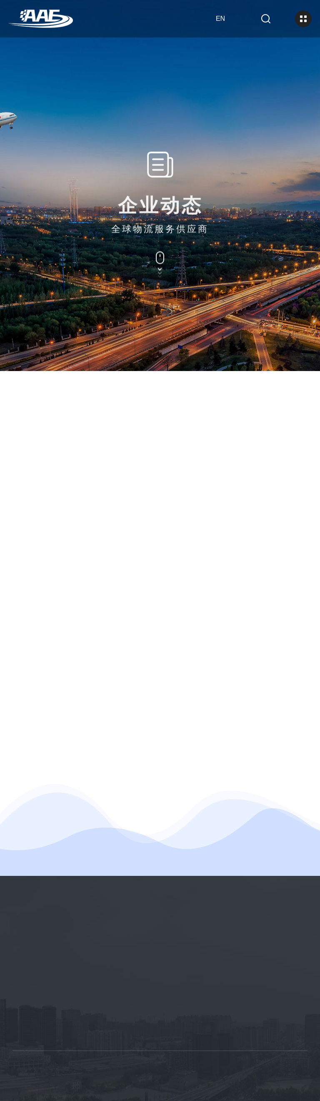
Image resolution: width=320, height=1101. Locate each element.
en (220, 18)
